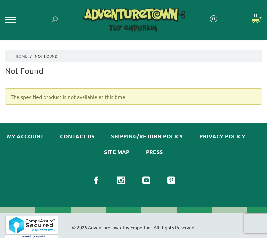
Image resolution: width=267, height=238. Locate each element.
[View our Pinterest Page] (171, 180)
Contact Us (77, 136)
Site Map (117, 152)
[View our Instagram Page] (121, 180)
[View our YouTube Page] (146, 180)
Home (21, 56)
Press (154, 152)
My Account (25, 136)
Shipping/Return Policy (147, 136)
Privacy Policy (222, 136)
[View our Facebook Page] (96, 180)
